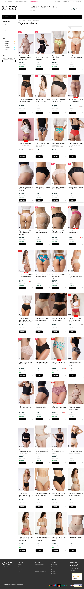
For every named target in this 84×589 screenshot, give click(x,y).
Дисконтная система (39, 569)
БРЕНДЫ (24, 20)
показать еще (7, 34)
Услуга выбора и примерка (40, 566)
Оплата (19, 571)
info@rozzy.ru (43, 7)
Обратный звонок (33, 7)
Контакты (20, 564)
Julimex (29, 20)
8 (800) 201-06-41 (46, 6)
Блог (19, 566)
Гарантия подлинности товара (20, 1)
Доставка (20, 569)
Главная (19, 20)
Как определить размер (7, 1)
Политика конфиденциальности (41, 571)
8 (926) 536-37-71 (34, 6)
